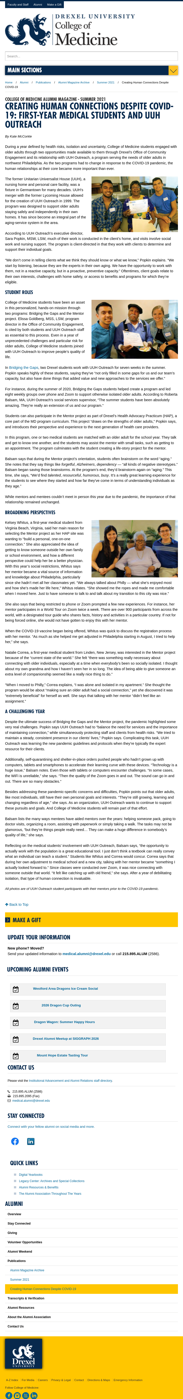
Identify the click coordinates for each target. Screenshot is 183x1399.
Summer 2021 (106, 82)
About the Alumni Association (29, 1317)
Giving (12, 1233)
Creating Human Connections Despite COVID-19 (43, 1289)
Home (8, 82)
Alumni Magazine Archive (74, 82)
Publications (43, 82)
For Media (28, 1380)
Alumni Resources (21, 1308)
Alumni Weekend (20, 1251)
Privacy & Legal (61, 1380)
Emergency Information (128, 1380)
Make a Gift (54, 4)
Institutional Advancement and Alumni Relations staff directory (70, 1080)
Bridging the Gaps (23, 368)
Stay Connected (19, 1223)
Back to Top (16, 904)
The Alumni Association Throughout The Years (50, 1193)
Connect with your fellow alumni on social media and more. (51, 1127)
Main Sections (25, 70)
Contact (79, 1380)
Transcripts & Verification (26, 1298)
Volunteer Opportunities (25, 1242)
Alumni (37, 4)
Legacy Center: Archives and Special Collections (51, 1181)
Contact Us (16, 1326)
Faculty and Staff (18, 4)
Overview (14, 1214)
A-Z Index (12, 1380)
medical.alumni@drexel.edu (31, 1100)
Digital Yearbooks (31, 1175)
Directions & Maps (98, 1380)
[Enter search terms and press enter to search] (91, 56)
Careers (43, 1380)
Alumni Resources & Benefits (38, 1187)
